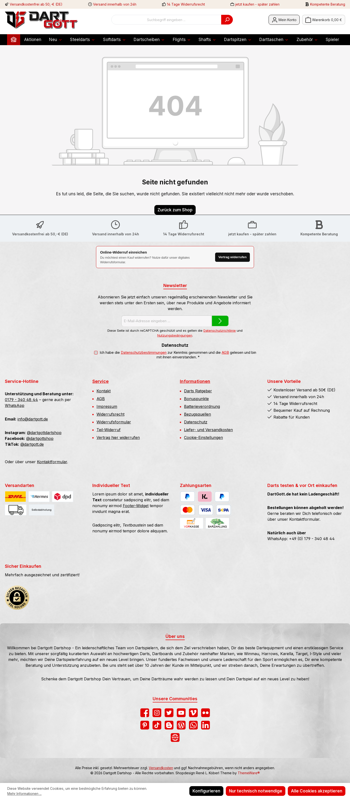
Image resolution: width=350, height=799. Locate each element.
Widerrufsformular (113, 422)
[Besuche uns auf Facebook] (144, 712)
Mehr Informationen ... (24, 793)
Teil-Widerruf (108, 429)
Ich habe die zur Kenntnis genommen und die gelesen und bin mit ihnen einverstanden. (178, 354)
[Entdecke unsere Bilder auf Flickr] (205, 712)
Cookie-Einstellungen (203, 437)
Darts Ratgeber (198, 390)
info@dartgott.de (33, 419)
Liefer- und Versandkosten (208, 429)
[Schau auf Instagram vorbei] (156, 712)
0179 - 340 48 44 (21, 399)
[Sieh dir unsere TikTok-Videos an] (156, 725)
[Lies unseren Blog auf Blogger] (169, 725)
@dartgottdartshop (44, 432)
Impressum (106, 406)
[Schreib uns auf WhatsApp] (193, 725)
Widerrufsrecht (110, 414)
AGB (225, 352)
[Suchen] (227, 20)
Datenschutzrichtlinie (219, 330)
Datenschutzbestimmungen (143, 352)
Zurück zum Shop (175, 209)
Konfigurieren (206, 791)
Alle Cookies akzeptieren (316, 791)
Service (100, 381)
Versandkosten (161, 768)
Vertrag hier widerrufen (118, 437)
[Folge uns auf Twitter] (169, 712)
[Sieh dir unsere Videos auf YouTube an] (181, 712)
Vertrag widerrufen (232, 257)
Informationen (195, 381)
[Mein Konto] (284, 20)
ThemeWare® (249, 773)
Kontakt (103, 390)
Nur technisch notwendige (255, 791)
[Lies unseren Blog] (181, 725)
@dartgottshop (39, 438)
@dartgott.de (32, 444)
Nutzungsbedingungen (174, 335)
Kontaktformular (52, 461)
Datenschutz (195, 422)
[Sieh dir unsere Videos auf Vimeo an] (193, 712)
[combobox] (166, 20)
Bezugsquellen (197, 414)
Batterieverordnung (202, 406)
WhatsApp (14, 405)
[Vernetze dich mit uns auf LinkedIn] (205, 725)
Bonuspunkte (196, 398)
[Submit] (220, 320)
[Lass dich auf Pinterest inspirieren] (144, 725)
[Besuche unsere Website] (175, 737)
